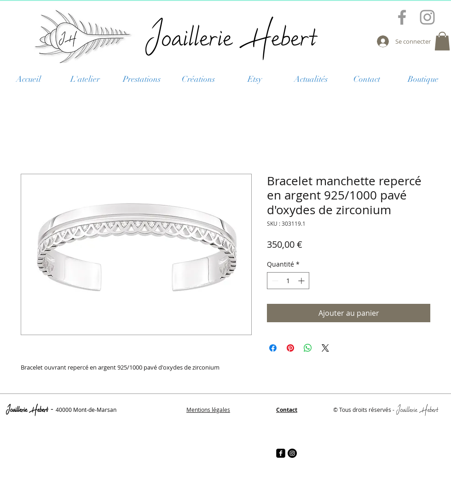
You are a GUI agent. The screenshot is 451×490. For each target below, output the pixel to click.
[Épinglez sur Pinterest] (290, 347)
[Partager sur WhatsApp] (307, 347)
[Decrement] (274, 281)
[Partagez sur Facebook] (272, 347)
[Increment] (302, 281)
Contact (286, 410)
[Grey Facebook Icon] (402, 17)
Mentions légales (208, 409)
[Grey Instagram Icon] (427, 17)
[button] (442, 41)
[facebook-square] (280, 453)
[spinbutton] (288, 281)
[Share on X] (325, 347)
